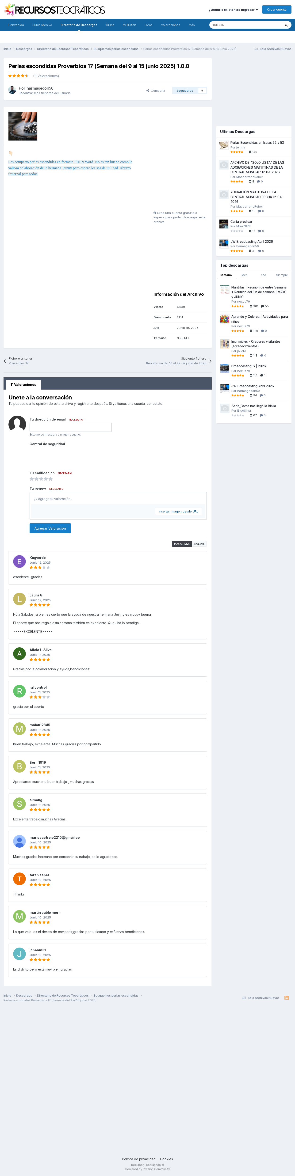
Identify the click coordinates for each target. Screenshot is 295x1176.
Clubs (110, 25)
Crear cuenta (277, 9)
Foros (149, 25)
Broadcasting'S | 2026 (248, 366)
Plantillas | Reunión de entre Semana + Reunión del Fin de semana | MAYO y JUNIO (259, 292)
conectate (154, 404)
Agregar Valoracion (50, 528)
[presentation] (65, 457)
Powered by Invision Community (147, 1169)
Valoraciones (170, 25)
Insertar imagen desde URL (178, 511)
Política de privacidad (139, 1159)
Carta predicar (241, 222)
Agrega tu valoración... (53, 499)
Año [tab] (263, 275)
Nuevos (199, 543)
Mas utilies (182, 543)
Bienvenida (16, 25)
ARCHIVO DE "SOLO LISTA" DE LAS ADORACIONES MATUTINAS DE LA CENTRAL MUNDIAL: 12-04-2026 (257, 167)
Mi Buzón (129, 25)
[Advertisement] (182, 180)
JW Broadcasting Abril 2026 (251, 241)
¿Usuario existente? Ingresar (233, 9)
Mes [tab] (244, 275)
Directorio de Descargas (79, 27)
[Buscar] (234, 25)
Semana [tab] (226, 275)
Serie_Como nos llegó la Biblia (253, 406)
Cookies (166, 1159)
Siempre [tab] (282, 275)
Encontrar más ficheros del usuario (45, 93)
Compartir (155, 90)
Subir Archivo (42, 25)
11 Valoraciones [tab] (23, 385)
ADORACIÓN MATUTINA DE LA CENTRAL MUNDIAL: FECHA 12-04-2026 (256, 197)
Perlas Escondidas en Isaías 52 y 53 (257, 142)
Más (192, 25)
